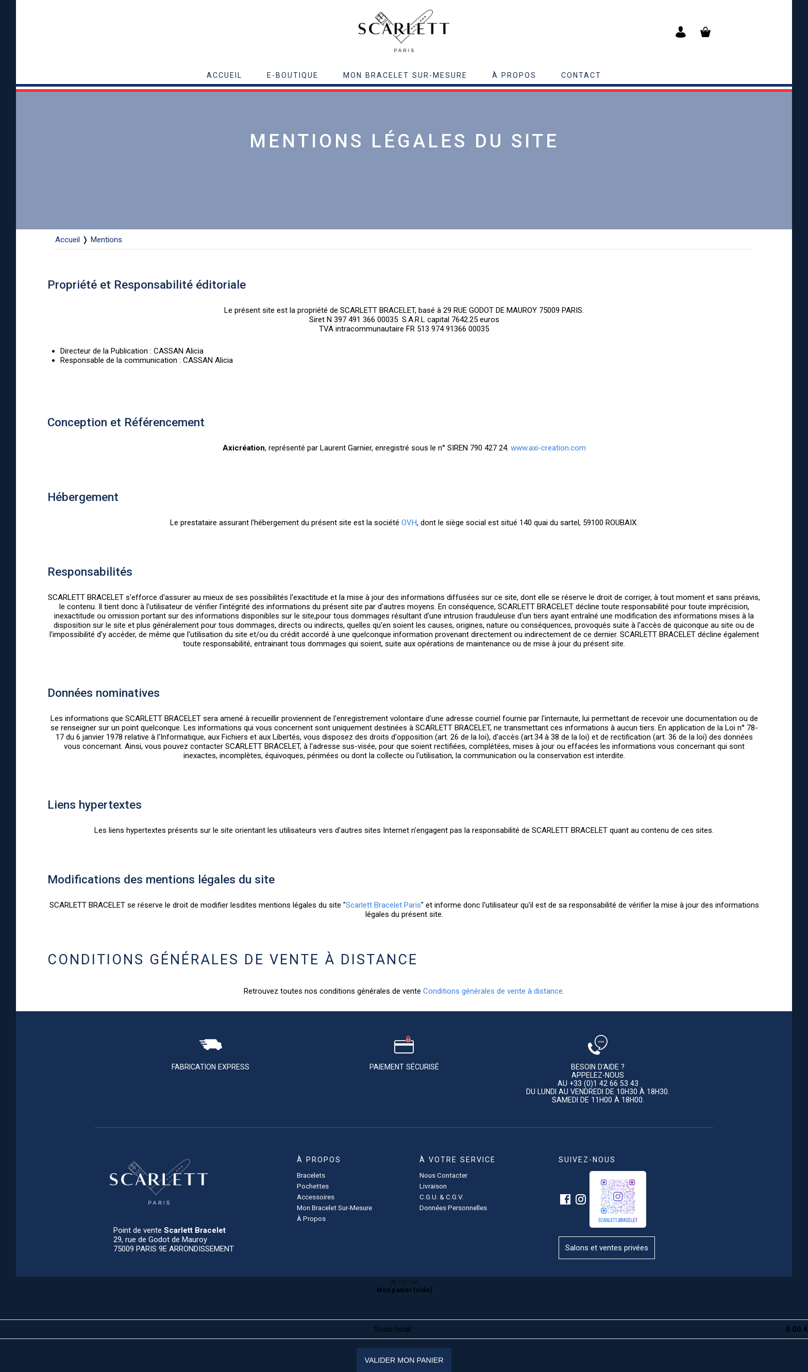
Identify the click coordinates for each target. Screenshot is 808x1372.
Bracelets (311, 1175)
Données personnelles (453, 1207)
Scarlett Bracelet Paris (383, 905)
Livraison (433, 1186)
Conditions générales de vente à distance (493, 991)
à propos (514, 75)
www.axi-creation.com (548, 448)
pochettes (313, 1186)
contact (581, 75)
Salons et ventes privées (606, 1247)
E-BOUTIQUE (292, 75)
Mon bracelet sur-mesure (405, 75)
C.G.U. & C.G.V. (441, 1197)
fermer (404, 1281)
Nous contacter (443, 1175)
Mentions (106, 239)
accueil (224, 75)
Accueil (67, 239)
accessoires (315, 1197)
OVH (409, 522)
